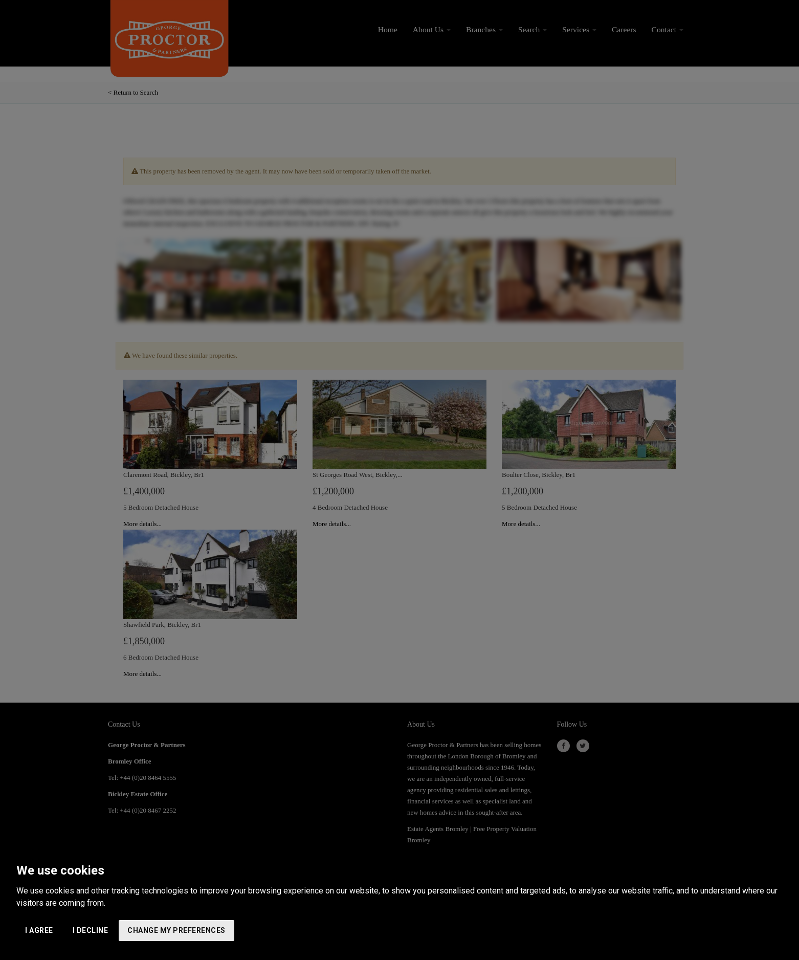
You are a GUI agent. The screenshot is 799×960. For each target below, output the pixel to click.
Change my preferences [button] (176, 930)
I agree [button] (39, 930)
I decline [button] (90, 930)
